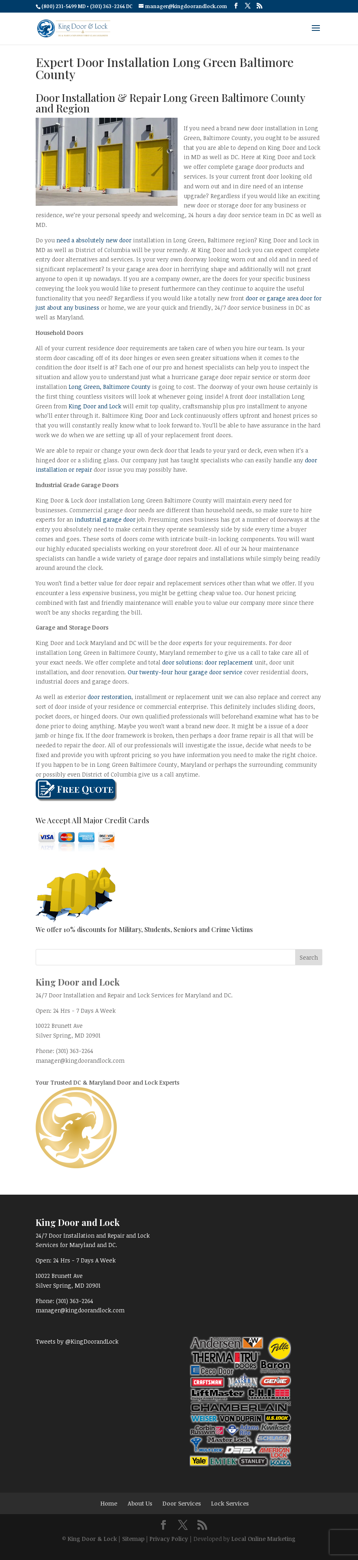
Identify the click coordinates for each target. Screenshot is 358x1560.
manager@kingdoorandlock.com (80, 1060)
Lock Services (230, 1503)
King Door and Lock (95, 406)
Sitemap (133, 1539)
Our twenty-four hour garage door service (186, 672)
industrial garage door (105, 519)
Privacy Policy (169, 1539)
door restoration (109, 697)
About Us (140, 1503)
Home (109, 1503)
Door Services (182, 1503)
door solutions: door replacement (207, 662)
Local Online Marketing (264, 1539)
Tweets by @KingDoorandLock (77, 1341)
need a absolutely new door (93, 240)
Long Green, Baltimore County (109, 387)
